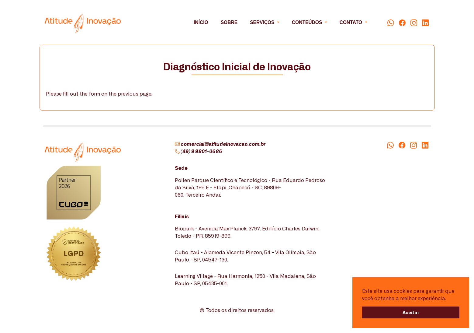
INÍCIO (201, 22)
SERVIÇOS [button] (263, 22)
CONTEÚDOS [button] (307, 22)
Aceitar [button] (411, 312)
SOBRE (229, 22)
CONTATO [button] (352, 22)
